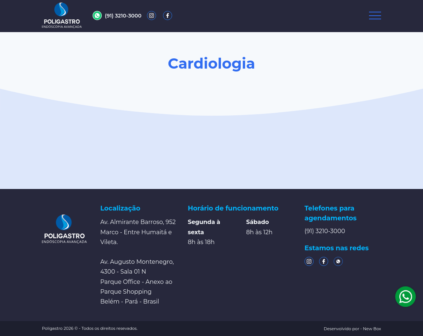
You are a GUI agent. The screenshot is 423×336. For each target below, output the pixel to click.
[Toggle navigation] (375, 15)
